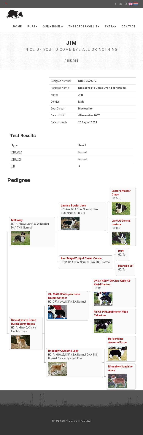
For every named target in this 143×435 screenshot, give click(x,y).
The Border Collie (83, 26)
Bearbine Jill (125, 265)
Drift (121, 250)
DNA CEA (17, 152)
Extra (110, 26)
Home (17, 26)
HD (13, 166)
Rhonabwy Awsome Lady (63, 350)
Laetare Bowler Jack (73, 205)
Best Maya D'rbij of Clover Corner (81, 258)
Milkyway (17, 220)
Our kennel (53, 26)
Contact (129, 26)
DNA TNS (17, 159)
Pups (32, 26)
